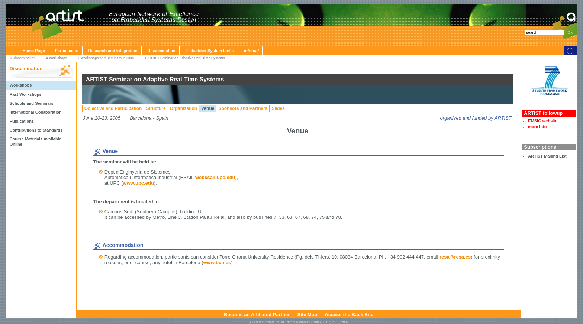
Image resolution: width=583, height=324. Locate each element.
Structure (155, 108)
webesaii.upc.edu (215, 177)
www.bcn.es (217, 262)
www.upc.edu (138, 183)
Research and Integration (113, 50)
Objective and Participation (113, 108)
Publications (22, 121)
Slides (277, 108)
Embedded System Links (210, 50)
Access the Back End (349, 314)
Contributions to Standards (36, 130)
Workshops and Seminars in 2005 (107, 58)
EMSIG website (542, 121)
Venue (207, 108)
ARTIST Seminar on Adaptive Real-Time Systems (186, 58)
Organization (183, 108)
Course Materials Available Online (35, 141)
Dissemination (161, 50)
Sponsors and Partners (242, 108)
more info (537, 126)
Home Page (34, 50)
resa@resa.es (455, 257)
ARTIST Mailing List (547, 156)
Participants (66, 50)
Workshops (58, 58)
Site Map (307, 314)
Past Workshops (26, 94)
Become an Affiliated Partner (257, 314)
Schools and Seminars (32, 103)
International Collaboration (36, 112)
